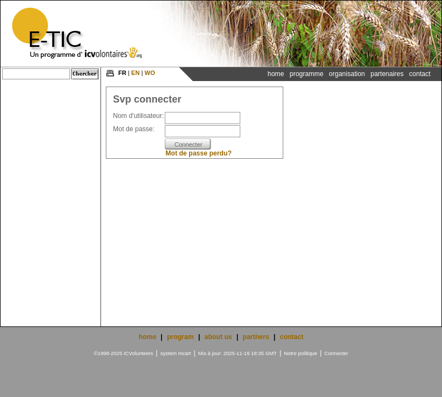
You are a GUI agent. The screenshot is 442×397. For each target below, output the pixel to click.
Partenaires (386, 74)
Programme (306, 74)
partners (255, 337)
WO (149, 72)
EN (135, 72)
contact (292, 337)
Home (275, 74)
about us (218, 337)
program (180, 337)
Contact (419, 74)
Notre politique (300, 353)
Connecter (336, 353)
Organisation (347, 74)
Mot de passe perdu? (198, 153)
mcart (184, 353)
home (148, 337)
